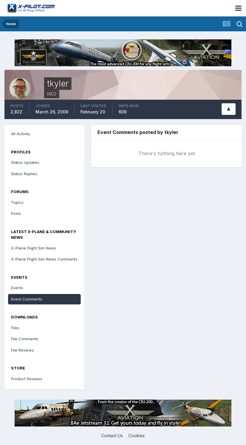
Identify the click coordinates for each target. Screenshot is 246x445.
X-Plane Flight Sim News (33, 248)
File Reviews (22, 350)
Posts (16, 213)
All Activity (20, 133)
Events (17, 287)
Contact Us (112, 435)
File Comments (24, 338)
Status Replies (24, 173)
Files (15, 327)
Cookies (136, 435)
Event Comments (26, 299)
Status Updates (25, 162)
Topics (17, 202)
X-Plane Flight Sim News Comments (44, 259)
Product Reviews (26, 378)
